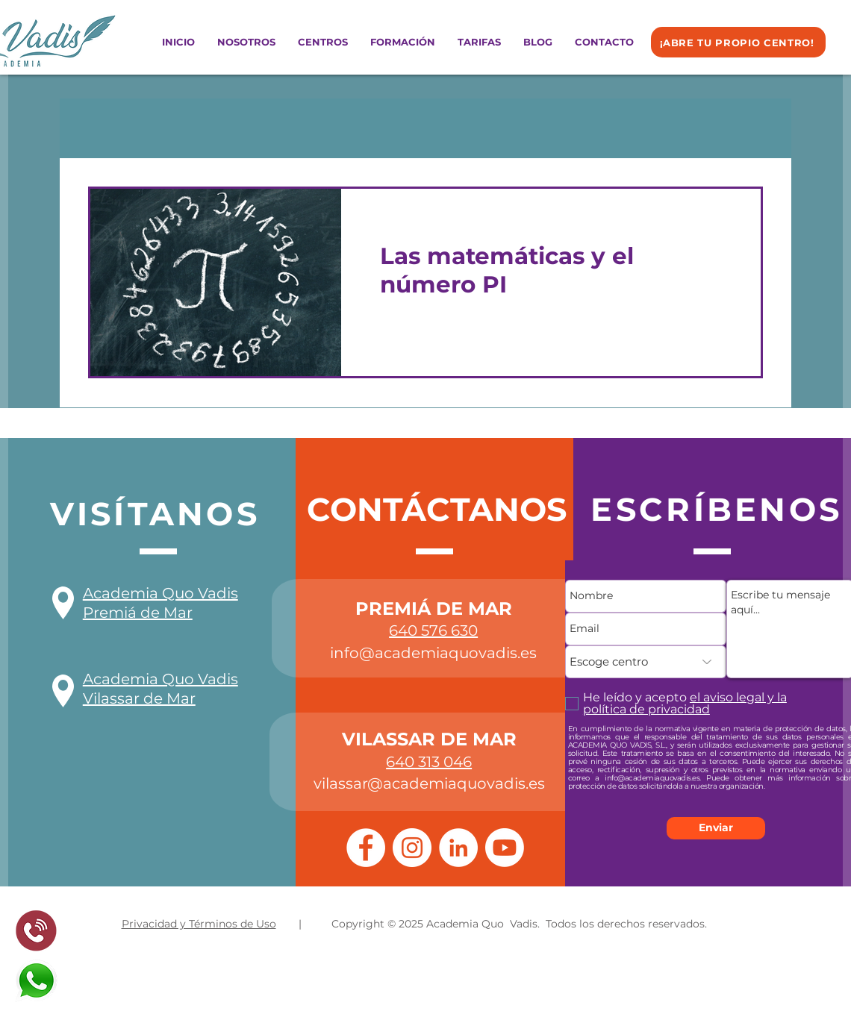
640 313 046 (429, 762)
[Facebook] (365, 847)
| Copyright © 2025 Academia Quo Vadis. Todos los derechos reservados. (503, 923)
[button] (323, 42)
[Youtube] (504, 847)
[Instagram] (412, 847)
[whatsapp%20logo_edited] (36, 981)
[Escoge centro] (645, 661)
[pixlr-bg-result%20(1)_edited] (36, 931)
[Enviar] (716, 828)
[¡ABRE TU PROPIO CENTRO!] (738, 42)
